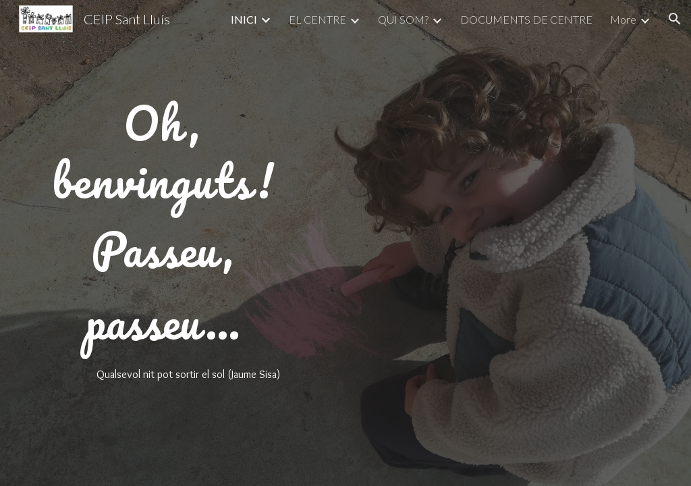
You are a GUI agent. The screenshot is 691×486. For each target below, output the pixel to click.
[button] (675, 19)
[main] (162, 243)
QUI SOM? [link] (403, 19)
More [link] (623, 19)
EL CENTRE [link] (317, 19)
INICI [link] (244, 19)
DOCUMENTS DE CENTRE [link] (526, 19)
